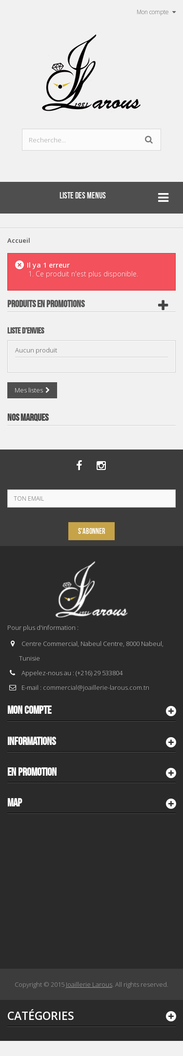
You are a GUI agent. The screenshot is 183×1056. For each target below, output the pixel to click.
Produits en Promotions (45, 304)
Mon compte (29, 710)
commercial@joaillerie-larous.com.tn (96, 687)
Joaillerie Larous (89, 984)
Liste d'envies (25, 331)
